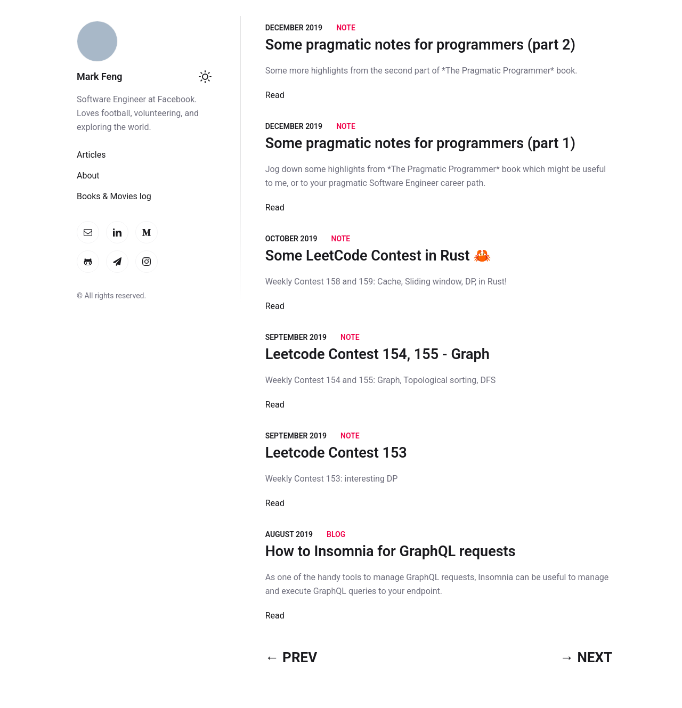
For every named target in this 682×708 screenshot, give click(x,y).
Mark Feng (100, 76)
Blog (336, 534)
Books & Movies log (114, 196)
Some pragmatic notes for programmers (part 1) (420, 143)
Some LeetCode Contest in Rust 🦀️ (378, 255)
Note (345, 27)
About (88, 175)
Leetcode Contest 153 (336, 452)
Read (275, 95)
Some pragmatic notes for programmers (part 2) (420, 44)
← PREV (291, 657)
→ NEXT (586, 657)
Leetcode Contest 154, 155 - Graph (377, 354)
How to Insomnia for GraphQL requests (390, 551)
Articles (91, 155)
